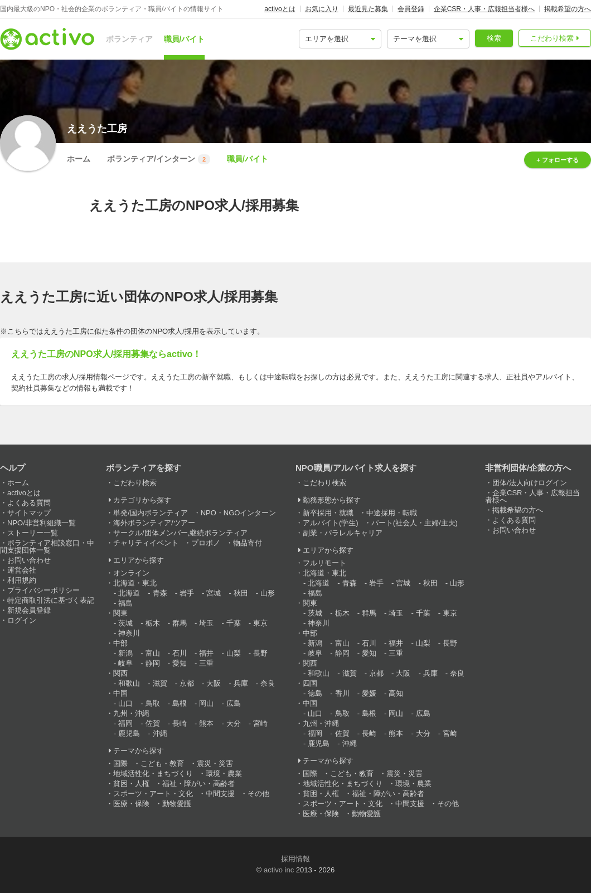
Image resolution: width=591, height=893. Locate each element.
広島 (233, 703)
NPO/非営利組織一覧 (41, 523)
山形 (267, 593)
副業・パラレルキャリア (342, 533)
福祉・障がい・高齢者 (198, 783)
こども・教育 (162, 763)
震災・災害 (215, 763)
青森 (160, 593)
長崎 (179, 723)
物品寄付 (247, 543)
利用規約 (21, 580)
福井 (206, 653)
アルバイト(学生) (331, 523)
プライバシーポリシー (43, 590)
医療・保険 (131, 803)
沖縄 (160, 733)
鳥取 (153, 703)
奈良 (267, 683)
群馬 (179, 623)
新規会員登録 (29, 610)
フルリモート (324, 563)
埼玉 (206, 623)
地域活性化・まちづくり (153, 773)
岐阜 (125, 663)
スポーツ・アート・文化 (153, 793)
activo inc (279, 870)
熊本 (206, 723)
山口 (125, 703)
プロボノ (205, 543)
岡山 (206, 703)
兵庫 (241, 683)
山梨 (233, 653)
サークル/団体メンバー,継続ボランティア (180, 533)
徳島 (315, 693)
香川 (342, 693)
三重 (206, 663)
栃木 (153, 623)
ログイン (21, 620)
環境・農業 (224, 773)
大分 (233, 723)
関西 (120, 673)
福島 (125, 603)
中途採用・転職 (391, 513)
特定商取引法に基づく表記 (50, 600)
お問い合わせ (29, 560)
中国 (120, 693)
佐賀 (153, 723)
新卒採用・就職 (328, 513)
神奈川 (129, 633)
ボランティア (129, 39)
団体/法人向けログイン (529, 483)
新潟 (125, 653)
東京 (260, 623)
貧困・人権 (131, 783)
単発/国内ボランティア (150, 513)
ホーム (78, 158)
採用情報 (295, 859)
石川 (179, 653)
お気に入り (321, 9)
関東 (120, 613)
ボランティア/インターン (158, 159)
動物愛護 (176, 803)
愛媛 (369, 693)
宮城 (213, 593)
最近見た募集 (368, 9)
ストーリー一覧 (32, 533)
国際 (120, 763)
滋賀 (160, 683)
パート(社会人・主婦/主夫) (414, 523)
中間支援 (220, 793)
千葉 (233, 623)
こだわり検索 (552, 38)
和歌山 (129, 683)
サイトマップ (29, 513)
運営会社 (21, 570)
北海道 (129, 593)
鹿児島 (129, 733)
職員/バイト (184, 39)
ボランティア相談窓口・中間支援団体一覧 (47, 546)
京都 (187, 683)
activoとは (279, 9)
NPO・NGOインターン (239, 513)
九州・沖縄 (131, 713)
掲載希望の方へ (567, 9)
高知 (396, 693)
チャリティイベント (145, 543)
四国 (310, 683)
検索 (494, 38)
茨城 (125, 623)
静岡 (153, 663)
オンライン (131, 573)
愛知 (179, 663)
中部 (120, 643)
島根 (179, 703)
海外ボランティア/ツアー (154, 523)
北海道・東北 (135, 583)
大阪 (213, 683)
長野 (260, 653)
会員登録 (411, 9)
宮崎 (260, 723)
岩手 (187, 593)
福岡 (125, 723)
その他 (258, 793)
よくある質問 (29, 503)
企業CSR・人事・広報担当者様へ (484, 9)
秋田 (241, 593)
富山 (153, 653)
